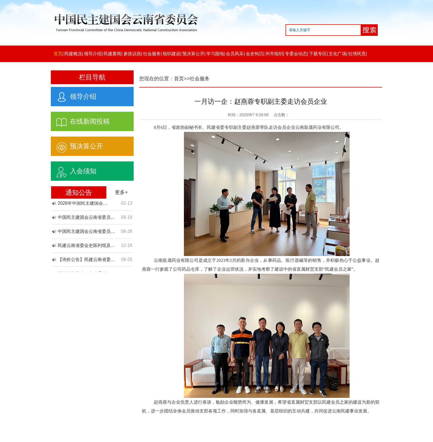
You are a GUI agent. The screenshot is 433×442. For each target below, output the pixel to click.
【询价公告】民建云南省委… (86, 260)
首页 (58, 53)
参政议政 (132, 53)
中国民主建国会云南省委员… (86, 217)
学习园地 (215, 53)
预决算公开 (193, 53)
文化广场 (337, 53)
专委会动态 (296, 53)
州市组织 (274, 53)
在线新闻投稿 (80, 120)
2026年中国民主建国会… (82, 203)
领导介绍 (93, 53)
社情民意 (357, 53)
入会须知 (73, 169)
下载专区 (318, 53)
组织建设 (171, 53)
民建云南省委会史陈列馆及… (86, 246)
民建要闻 (112, 53)
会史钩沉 (254, 53)
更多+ (121, 192)
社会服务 (152, 53)
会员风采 (235, 53)
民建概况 (73, 53)
